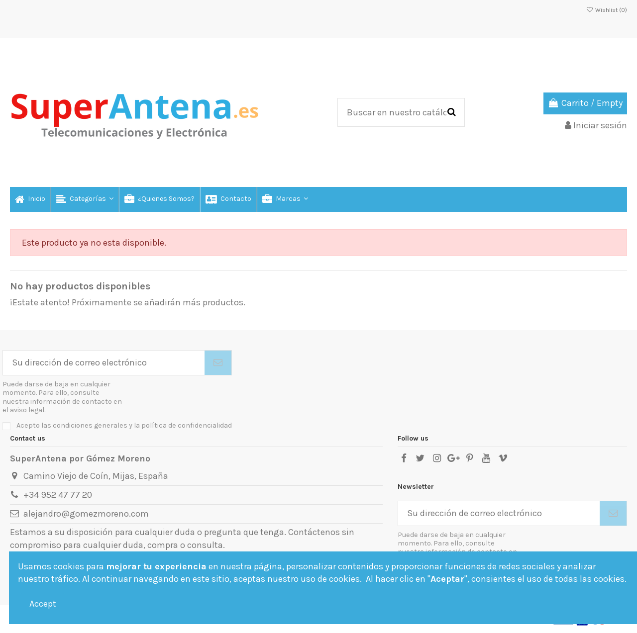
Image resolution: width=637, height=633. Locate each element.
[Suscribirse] (218, 363)
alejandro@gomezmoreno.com (86, 513)
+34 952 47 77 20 (57, 494)
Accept (42, 603)
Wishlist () (606, 9)
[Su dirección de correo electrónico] (104, 363)
